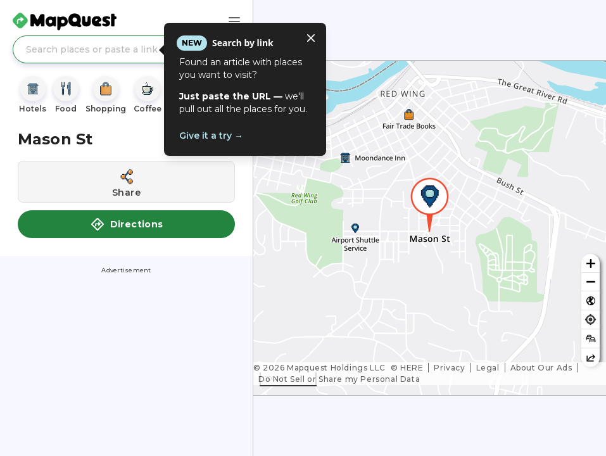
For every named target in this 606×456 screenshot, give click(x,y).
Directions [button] (126, 224)
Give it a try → (211, 135)
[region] (429, 228)
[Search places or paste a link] (126, 49)
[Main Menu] (234, 21)
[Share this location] (126, 182)
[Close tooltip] (311, 38)
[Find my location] (590, 319)
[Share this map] (590, 357)
